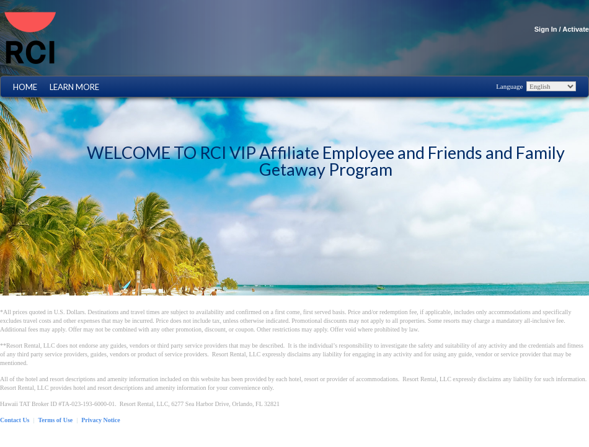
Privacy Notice (100, 420)
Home (25, 87)
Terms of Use (55, 420)
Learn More (74, 87)
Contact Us (15, 420)
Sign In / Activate (561, 29)
